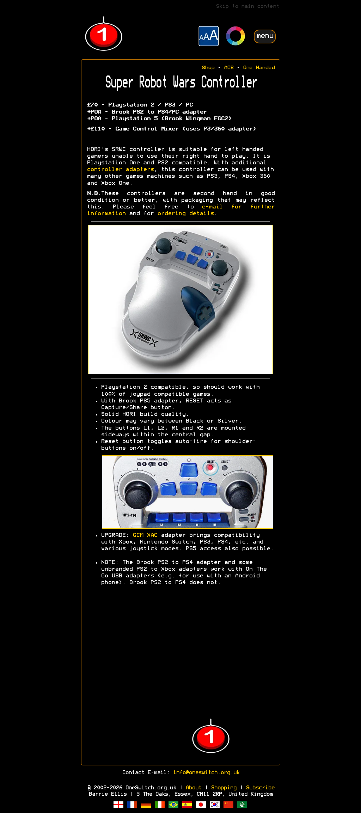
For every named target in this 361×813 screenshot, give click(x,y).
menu (264, 36)
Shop (208, 68)
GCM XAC (145, 535)
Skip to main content (247, 6)
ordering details (185, 213)
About (193, 787)
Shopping (223, 787)
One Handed (259, 68)
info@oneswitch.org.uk (206, 772)
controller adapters (120, 169)
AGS (228, 68)
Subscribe (260, 787)
